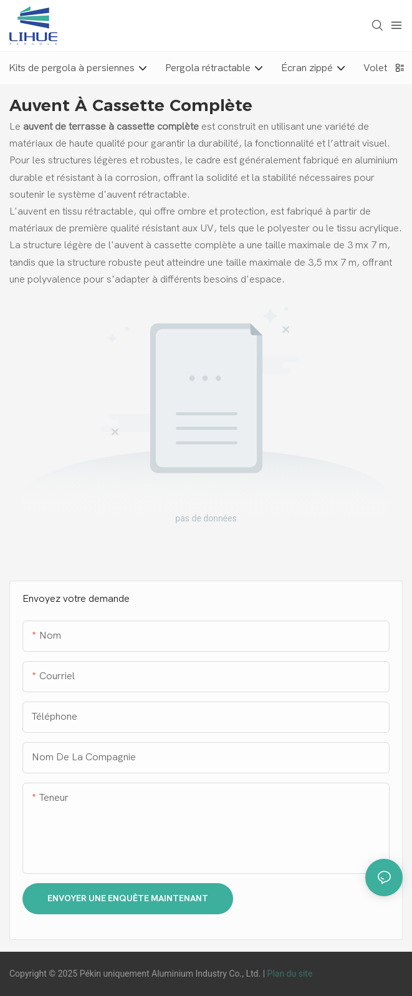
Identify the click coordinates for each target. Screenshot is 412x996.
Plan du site (290, 974)
